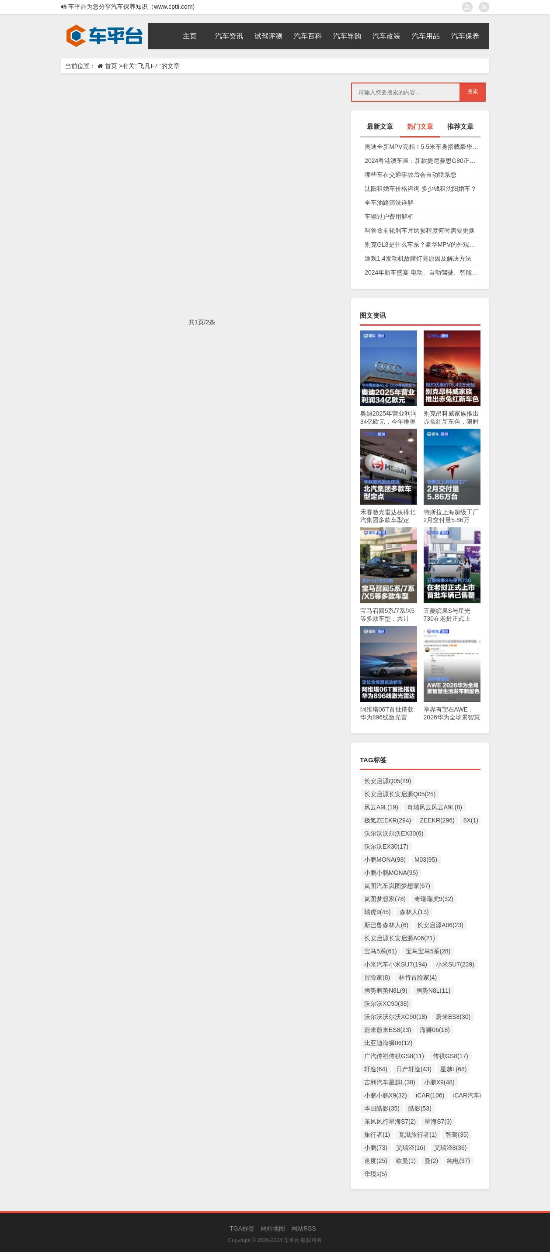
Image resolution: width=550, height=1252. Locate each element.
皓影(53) (420, 1108)
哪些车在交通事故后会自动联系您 (410, 174)
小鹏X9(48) (439, 1082)
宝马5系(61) (380, 951)
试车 (180, 177)
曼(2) (431, 1160)
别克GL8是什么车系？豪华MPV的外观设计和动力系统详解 (422, 244)
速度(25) (375, 1160)
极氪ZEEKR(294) (387, 820)
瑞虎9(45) (377, 911)
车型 (168, 177)
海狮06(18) (434, 1029)
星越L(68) (453, 1069)
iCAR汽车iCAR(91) (479, 1095)
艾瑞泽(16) (410, 1147)
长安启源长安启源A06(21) (399, 938)
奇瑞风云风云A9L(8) (434, 807)
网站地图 (273, 1228)
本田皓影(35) (382, 1108)
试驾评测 (86, 177)
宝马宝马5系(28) (428, 951)
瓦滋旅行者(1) (418, 1134)
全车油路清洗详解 (389, 202)
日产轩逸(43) (414, 1069)
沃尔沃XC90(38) (386, 1003)
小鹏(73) (375, 1147)
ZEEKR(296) (437, 820)
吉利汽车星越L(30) (389, 1082)
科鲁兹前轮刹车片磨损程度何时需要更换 (420, 230)
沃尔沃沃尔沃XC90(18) (395, 1016)
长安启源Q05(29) (387, 780)
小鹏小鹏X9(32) (385, 1095)
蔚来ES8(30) (453, 1016)
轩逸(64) (375, 1069)
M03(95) (425, 859)
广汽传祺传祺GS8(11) (394, 1056)
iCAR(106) (430, 1095)
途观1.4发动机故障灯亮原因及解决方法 (418, 258)
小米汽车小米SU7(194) (395, 964)
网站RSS (303, 1228)
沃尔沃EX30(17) (386, 846)
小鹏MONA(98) (385, 859)
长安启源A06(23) (440, 925)
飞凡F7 (195, 177)
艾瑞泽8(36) (450, 1147)
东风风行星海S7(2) (390, 1121)
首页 (111, 65)
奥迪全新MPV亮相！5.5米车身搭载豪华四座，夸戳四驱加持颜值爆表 (422, 146)
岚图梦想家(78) (385, 898)
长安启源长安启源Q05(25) (399, 794)
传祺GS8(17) (450, 1056)
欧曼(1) (406, 1160)
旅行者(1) (377, 1134)
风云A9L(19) (381, 807)
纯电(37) (458, 1160)
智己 (168, 282)
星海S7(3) (438, 1121)
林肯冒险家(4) (418, 977)
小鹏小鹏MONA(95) (391, 872)
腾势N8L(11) (433, 990)
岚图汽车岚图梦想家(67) (397, 885)
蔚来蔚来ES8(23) (387, 1029)
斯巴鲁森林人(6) (386, 925)
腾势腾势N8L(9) (385, 990)
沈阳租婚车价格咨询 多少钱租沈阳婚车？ (421, 188)
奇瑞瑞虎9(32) (433, 898)
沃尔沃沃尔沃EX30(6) (393, 833)
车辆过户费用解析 (389, 216)
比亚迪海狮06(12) (388, 1042)
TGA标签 (242, 1228)
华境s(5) (375, 1173)
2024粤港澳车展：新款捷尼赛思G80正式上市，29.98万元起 (422, 160)
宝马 (180, 282)
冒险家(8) (377, 977)
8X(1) (470, 820)
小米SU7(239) (455, 964)
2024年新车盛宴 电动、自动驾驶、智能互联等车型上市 (422, 272)
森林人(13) (414, 911)
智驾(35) (457, 1134)
